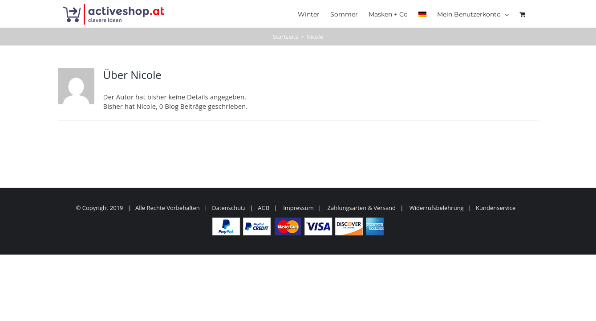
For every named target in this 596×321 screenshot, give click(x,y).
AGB (263, 208)
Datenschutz (229, 208)
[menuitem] (419, 13)
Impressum (298, 208)
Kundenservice (495, 208)
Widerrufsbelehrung (436, 208)
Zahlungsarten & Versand (362, 208)
